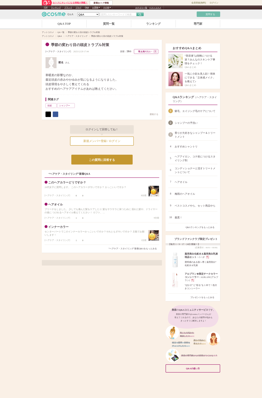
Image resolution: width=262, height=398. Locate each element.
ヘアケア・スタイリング (58, 51)
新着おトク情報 (101, 3)
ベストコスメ (155, 8)
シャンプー (66, 105)
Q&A (87, 7)
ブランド (68, 7)
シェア (55, 114)
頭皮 (51, 105)
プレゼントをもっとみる (203, 297)
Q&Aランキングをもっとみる (201, 227)
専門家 (198, 23)
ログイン (214, 2)
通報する (152, 114)
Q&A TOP (64, 23)
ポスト (48, 114)
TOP (46, 7)
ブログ (79, 7)
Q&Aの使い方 (202, 368)
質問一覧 (109, 23)
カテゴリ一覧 (141, 8)
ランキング (56, 7)
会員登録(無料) (198, 2)
